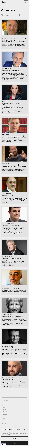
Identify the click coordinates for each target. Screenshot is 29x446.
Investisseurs (5, 405)
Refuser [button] (14, 438)
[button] (26, 2)
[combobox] (3, 444)
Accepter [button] (14, 443)
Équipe (3, 402)
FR (3, 444)
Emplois (3, 407)
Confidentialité (5, 409)
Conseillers (4, 403)
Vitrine (3, 418)
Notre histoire (5, 400)
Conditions (4, 411)
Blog (3, 420)
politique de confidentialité (6, 434)
